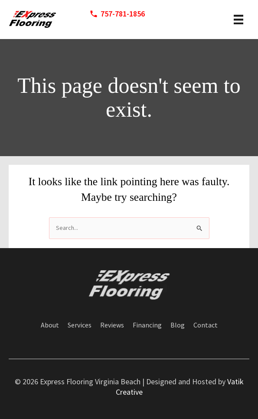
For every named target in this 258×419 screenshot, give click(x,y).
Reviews (112, 325)
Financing (147, 325)
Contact (205, 325)
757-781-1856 (123, 14)
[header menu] (238, 19)
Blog (177, 325)
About (50, 325)
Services (79, 325)
